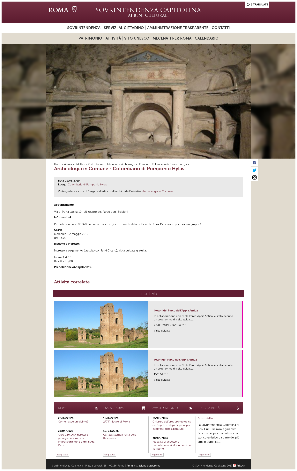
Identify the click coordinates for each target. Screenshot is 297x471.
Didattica (80, 164)
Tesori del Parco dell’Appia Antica (175, 359)
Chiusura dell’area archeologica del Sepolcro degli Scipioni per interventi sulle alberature (171, 425)
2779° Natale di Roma (116, 421)
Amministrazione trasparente (177, 28)
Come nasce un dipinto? (73, 421)
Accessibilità (205, 418)
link (240, 344)
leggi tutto (62, 454)
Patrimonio (90, 38)
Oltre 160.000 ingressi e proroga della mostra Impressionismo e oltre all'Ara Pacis (76, 440)
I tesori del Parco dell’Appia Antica (176, 310)
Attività (113, 38)
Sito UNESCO (136, 38)
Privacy (241, 465)
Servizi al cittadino (124, 28)
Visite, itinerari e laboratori (103, 164)
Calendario (207, 38)
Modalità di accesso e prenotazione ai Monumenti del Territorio (171, 445)
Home (57, 164)
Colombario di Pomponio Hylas (87, 184)
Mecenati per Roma (172, 38)
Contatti (221, 28)
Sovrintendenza (83, 28)
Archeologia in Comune (157, 191)
